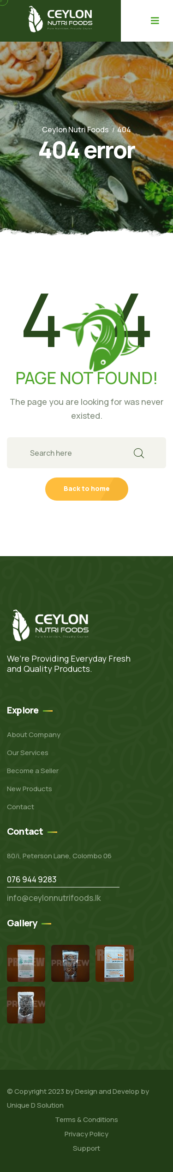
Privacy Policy (86, 1134)
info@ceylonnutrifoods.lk (54, 898)
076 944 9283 (32, 879)
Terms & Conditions (86, 1119)
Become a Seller (33, 770)
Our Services (27, 752)
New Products (29, 789)
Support (86, 1148)
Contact (20, 807)
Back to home (87, 488)
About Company (33, 734)
